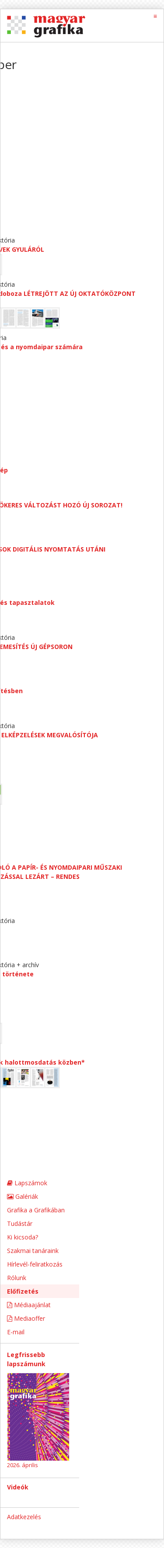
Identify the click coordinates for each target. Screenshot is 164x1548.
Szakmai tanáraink (33, 1250)
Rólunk (16, 1278)
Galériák (22, 1196)
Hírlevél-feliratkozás (35, 1264)
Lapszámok (27, 1183)
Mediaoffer (26, 1318)
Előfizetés (22, 1291)
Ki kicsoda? (22, 1237)
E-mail (15, 1332)
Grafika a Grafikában (36, 1210)
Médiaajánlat (29, 1305)
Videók (17, 1487)
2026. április (22, 1465)
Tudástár (19, 1223)
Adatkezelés (24, 1517)
